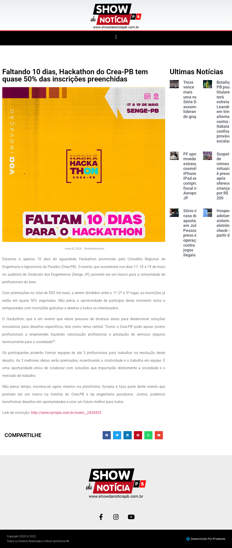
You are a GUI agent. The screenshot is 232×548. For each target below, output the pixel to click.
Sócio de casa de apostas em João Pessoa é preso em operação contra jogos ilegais (191, 232)
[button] (116, 37)
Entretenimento (94, 248)
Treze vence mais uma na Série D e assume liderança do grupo (191, 99)
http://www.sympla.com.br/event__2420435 (66, 412)
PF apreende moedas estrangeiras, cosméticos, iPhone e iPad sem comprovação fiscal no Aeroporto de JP (195, 176)
